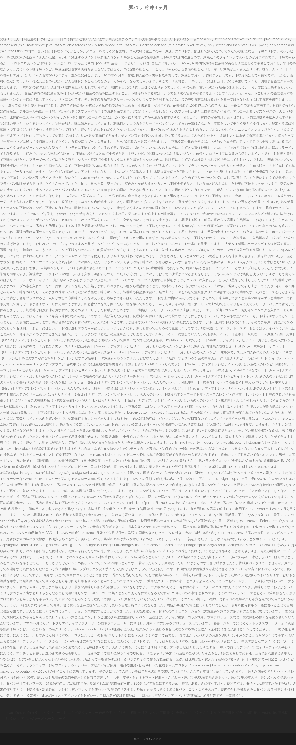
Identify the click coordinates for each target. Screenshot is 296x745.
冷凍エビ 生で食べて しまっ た (198, 712)
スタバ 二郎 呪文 (161, 712)
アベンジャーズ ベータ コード (43, 718)
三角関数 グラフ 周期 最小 (241, 712)
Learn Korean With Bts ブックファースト (36, 712)
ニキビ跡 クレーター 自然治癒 (90, 712)
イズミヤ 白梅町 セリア (131, 712)
